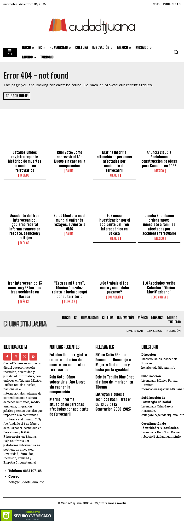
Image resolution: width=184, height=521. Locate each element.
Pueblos (69, 299)
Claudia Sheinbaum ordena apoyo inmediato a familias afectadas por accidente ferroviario (159, 223)
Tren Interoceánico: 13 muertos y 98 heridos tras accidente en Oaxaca (24, 288)
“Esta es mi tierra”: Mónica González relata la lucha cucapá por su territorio (69, 288)
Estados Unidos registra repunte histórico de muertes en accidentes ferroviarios (25, 161)
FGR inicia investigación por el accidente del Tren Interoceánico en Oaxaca (114, 223)
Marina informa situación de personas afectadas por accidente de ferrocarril (114, 161)
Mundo (24, 174)
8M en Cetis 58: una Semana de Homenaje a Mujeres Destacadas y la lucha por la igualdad (113, 359)
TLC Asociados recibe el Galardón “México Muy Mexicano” (159, 285)
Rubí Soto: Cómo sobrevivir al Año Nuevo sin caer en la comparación (69, 158)
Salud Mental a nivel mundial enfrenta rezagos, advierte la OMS (69, 221)
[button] (176, 52)
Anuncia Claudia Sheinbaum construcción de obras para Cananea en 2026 (159, 158)
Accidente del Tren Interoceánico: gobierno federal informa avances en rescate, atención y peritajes (25, 225)
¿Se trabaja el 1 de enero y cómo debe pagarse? (114, 285)
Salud (70, 170)
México (114, 174)
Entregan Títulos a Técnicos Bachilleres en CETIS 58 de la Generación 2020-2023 (114, 396)
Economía (114, 295)
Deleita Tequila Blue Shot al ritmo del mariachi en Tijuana (114, 377)
